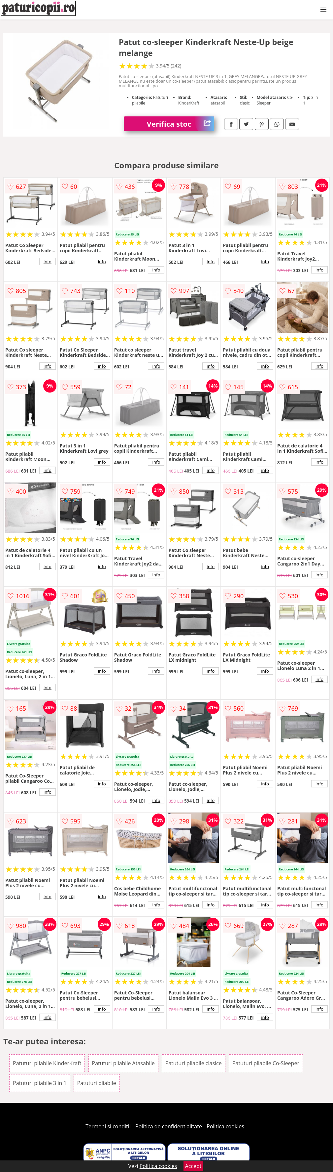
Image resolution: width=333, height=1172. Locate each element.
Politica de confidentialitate (168, 1126)
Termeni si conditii (108, 1126)
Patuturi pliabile (96, 1083)
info (47, 262)
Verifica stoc (181, 123)
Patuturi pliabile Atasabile (123, 1063)
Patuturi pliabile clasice (193, 1063)
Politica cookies (225, 1126)
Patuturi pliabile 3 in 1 (40, 1083)
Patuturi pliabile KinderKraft (47, 1063)
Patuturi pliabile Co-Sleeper (265, 1063)
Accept (193, 1166)
